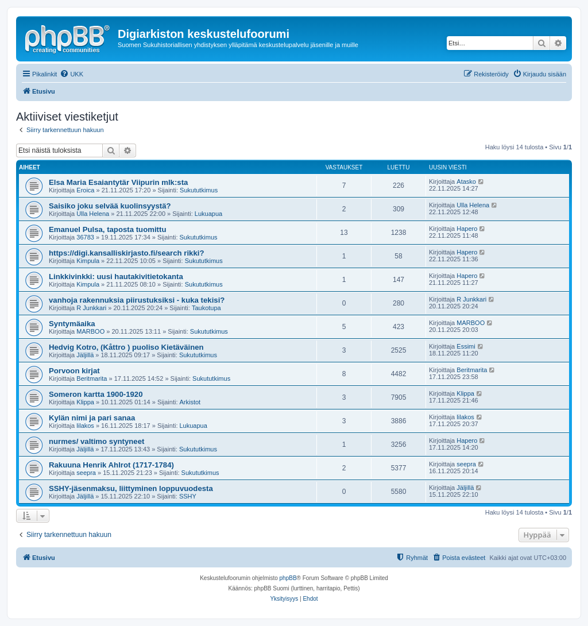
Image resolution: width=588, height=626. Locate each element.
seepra (86, 472)
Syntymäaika (72, 323)
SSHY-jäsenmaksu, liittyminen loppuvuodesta (131, 488)
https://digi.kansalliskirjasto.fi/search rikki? (126, 253)
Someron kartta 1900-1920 (95, 394)
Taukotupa (206, 307)
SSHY (187, 496)
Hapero (467, 228)
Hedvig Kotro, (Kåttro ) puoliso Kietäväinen (126, 347)
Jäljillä (85, 354)
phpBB (288, 578)
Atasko (466, 181)
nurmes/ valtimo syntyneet (96, 441)
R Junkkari (91, 307)
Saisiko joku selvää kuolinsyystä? (110, 206)
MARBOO (90, 331)
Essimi (466, 346)
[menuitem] (71, 74)
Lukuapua (208, 213)
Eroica (85, 190)
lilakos (85, 425)
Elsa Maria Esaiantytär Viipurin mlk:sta (118, 182)
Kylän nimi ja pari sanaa (92, 418)
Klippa (85, 402)
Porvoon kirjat (74, 370)
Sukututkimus (199, 190)
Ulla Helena (92, 213)
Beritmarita (91, 378)
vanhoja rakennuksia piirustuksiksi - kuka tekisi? (137, 300)
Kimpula (87, 260)
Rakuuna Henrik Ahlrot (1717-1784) (111, 465)
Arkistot (190, 402)
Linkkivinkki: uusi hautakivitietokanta (116, 276)
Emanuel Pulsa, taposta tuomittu (107, 229)
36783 (85, 237)
